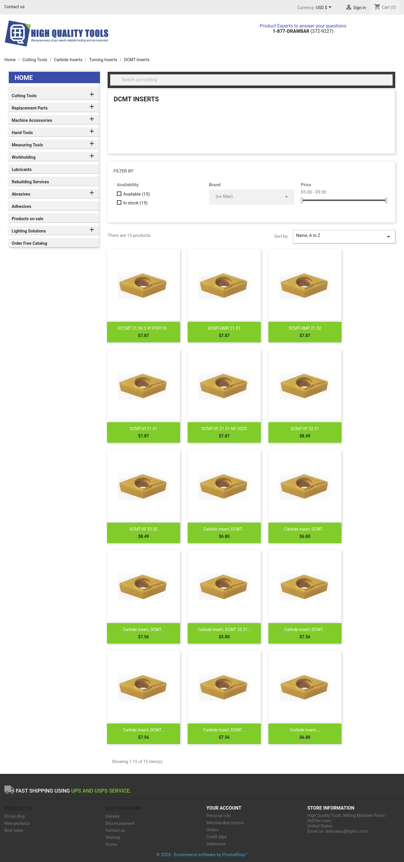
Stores (111, 844)
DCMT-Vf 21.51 (143, 428)
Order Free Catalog (29, 243)
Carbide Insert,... (305, 730)
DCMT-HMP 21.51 (224, 328)
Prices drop (14, 816)
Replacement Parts (30, 108)
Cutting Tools (24, 95)
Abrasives (21, 194)
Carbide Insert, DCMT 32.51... (224, 629)
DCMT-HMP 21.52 (305, 328)
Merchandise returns (225, 822)
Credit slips (216, 836)
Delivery (113, 816)
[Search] (251, 79)
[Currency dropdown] (325, 7)
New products (17, 823)
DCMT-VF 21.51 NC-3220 (224, 428)
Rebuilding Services (30, 181)
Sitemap (113, 837)
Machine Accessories (32, 120)
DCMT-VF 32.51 (305, 428)
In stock (135, 203)
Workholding (23, 157)
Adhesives (21, 206)
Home (24, 77)
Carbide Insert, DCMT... (224, 529)
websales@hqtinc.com (346, 831)
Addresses (216, 844)
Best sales (13, 830)
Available (136, 194)
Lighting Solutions (29, 231)
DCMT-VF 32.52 (144, 529)
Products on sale (27, 218)
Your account (223, 808)
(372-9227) (303, 31)
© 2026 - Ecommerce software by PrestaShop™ (202, 854)
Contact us (14, 6)
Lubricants (22, 169)
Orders (212, 829)
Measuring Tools (27, 145)
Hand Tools (22, 132)
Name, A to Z (344, 236)
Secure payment (120, 823)
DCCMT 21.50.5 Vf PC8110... (144, 328)
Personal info (218, 815)
